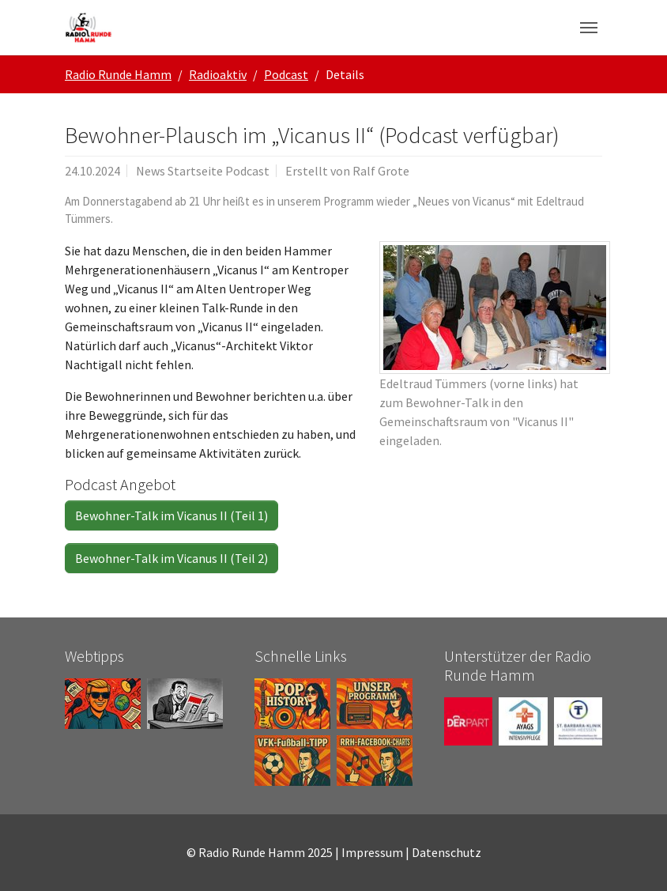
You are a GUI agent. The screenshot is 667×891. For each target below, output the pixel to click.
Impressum (372, 852)
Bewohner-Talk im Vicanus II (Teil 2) (171, 558)
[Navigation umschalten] (588, 27)
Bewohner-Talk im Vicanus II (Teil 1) (171, 515)
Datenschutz (446, 852)
